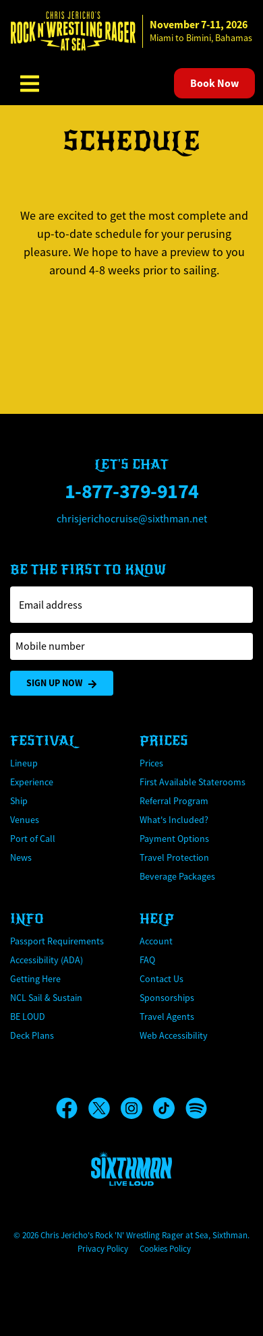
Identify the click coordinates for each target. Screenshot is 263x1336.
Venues (24, 820)
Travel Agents (167, 1016)
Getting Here (35, 979)
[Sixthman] (131, 1168)
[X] (104, 1108)
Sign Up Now (61, 683)
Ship (19, 801)
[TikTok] (169, 1108)
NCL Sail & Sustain (46, 998)
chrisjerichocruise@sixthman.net (132, 519)
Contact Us (161, 979)
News (21, 857)
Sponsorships (167, 998)
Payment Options (174, 838)
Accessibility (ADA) (46, 960)
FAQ (147, 960)
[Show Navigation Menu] (29, 83)
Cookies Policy (165, 1248)
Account (156, 941)
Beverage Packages (177, 876)
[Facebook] (72, 1108)
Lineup (24, 763)
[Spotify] (196, 1108)
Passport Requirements (57, 941)
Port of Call (32, 838)
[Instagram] (137, 1108)
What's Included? (174, 820)
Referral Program (174, 801)
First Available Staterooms (192, 782)
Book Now (214, 83)
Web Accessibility (174, 1035)
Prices (151, 763)
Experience (31, 782)
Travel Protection (174, 857)
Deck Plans (32, 1035)
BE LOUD (27, 1016)
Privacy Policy (103, 1248)
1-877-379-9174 (132, 491)
